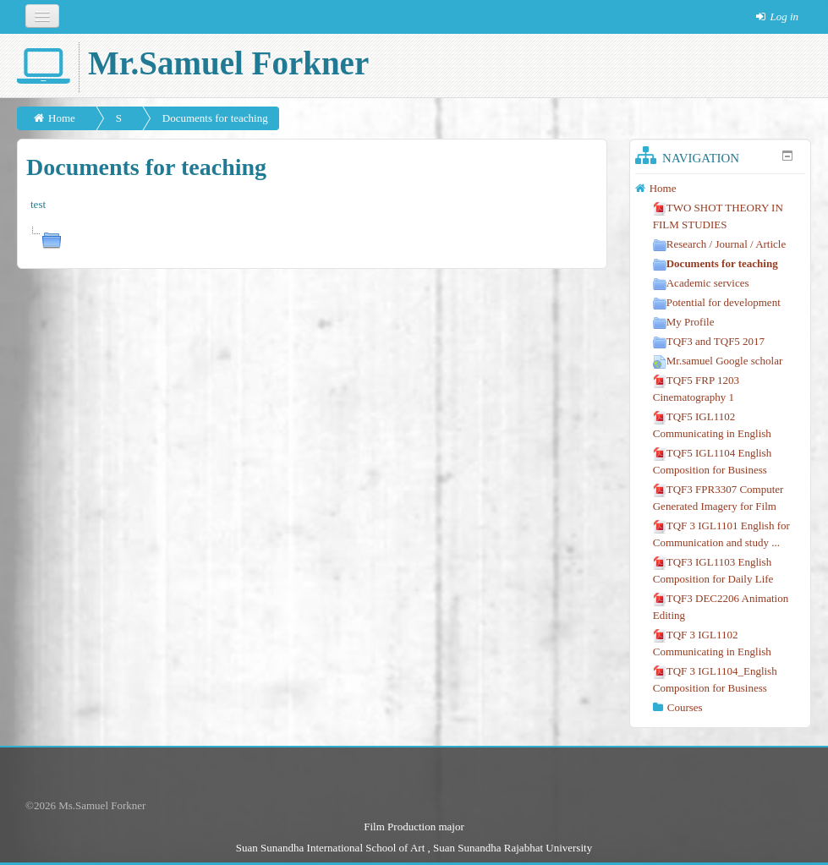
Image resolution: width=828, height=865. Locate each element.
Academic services (701, 282)
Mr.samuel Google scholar (718, 360)
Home (61, 118)
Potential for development (717, 302)
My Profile (684, 321)
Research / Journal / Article (720, 244)
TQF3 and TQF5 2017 (709, 341)
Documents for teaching (215, 118)
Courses (685, 707)
